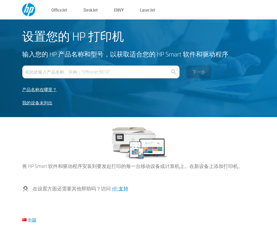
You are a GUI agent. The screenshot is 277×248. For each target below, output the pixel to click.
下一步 (198, 72)
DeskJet (91, 10)
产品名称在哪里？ (39, 89)
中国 (32, 220)
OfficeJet (59, 10)
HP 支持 (120, 189)
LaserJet (147, 10)
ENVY (119, 10)
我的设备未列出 (37, 103)
